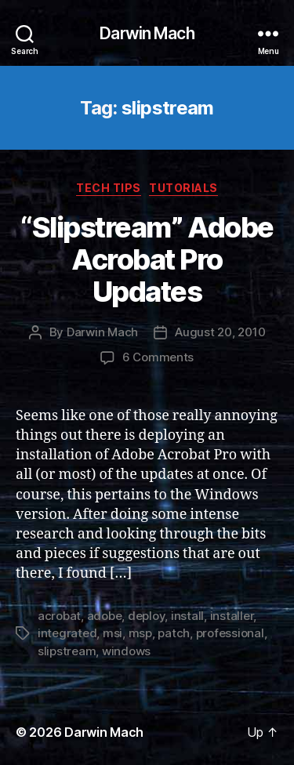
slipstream (67, 651)
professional (230, 632)
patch (174, 632)
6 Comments (158, 357)
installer (232, 615)
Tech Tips (108, 187)
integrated (67, 632)
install (187, 615)
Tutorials (183, 187)
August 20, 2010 (220, 331)
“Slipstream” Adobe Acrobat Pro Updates (146, 259)
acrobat (59, 615)
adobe (104, 615)
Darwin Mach (147, 33)
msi (112, 632)
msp (140, 632)
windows (126, 651)
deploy (146, 615)
